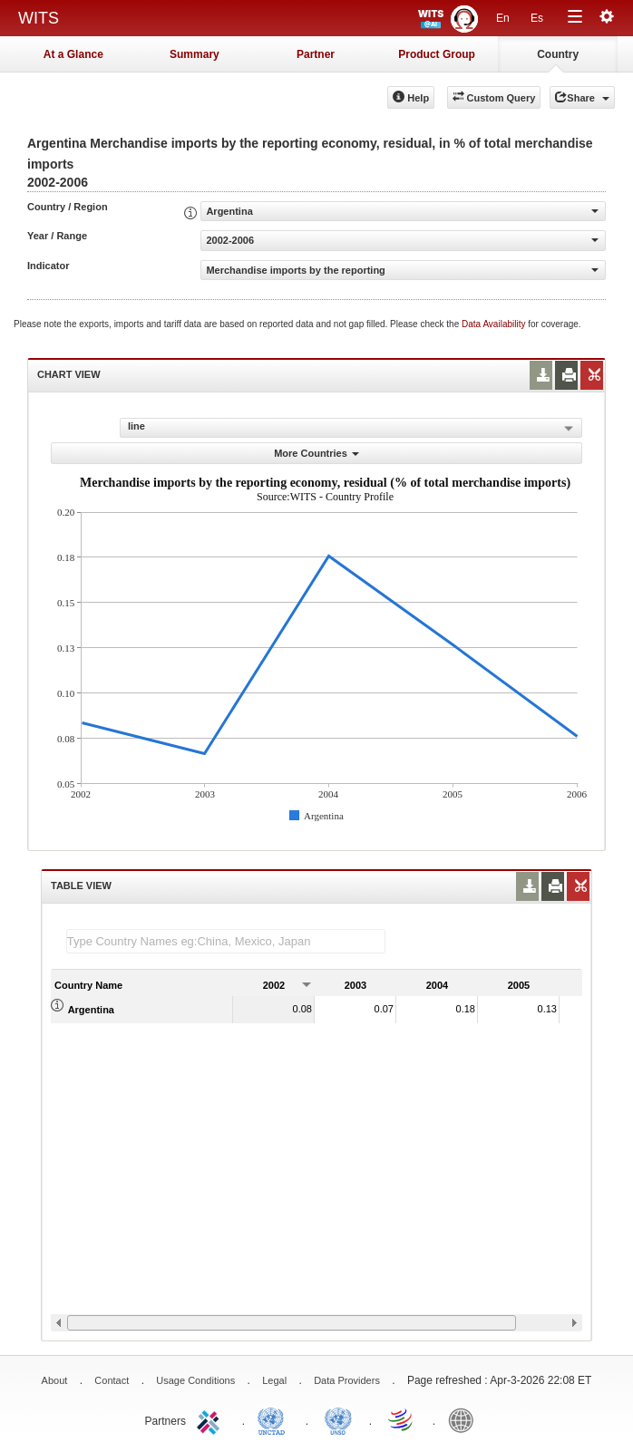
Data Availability (495, 324)
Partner (316, 54)
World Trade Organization (402, 1419)
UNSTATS (338, 1419)
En (503, 18)
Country (558, 54)
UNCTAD (275, 1419)
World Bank (465, 1419)
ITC (211, 1419)
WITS (38, 18)
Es (537, 18)
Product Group (436, 54)
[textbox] (225, 941)
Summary (194, 54)
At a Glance (73, 54)
